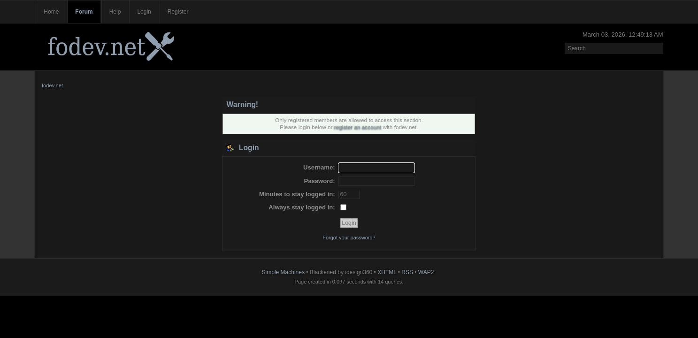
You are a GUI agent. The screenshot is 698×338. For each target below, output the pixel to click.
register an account (357, 127)
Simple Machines (283, 272)
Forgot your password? (349, 237)
